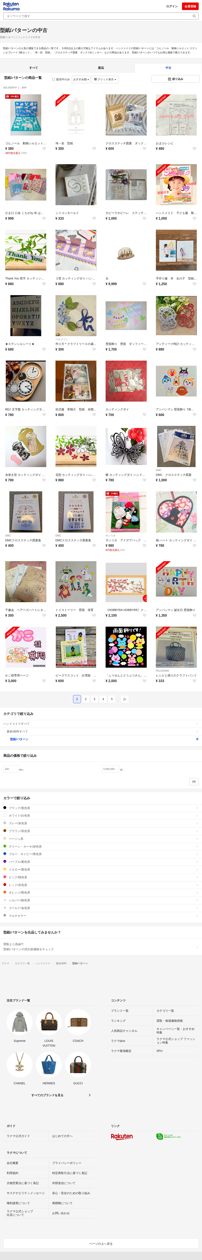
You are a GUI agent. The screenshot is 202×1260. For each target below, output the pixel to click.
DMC (159, 470)
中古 (168, 67)
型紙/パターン (104, 739)
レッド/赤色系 (101, 885)
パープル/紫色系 (101, 861)
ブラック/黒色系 (101, 808)
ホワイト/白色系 (101, 815)
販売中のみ (61, 79)
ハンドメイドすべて (101, 723)
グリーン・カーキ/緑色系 (101, 846)
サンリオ (111, 535)
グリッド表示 (105, 79)
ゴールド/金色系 (101, 908)
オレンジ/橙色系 (101, 892)
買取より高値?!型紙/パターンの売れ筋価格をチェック (101, 946)
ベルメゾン (62, 339)
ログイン (172, 6)
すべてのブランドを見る (47, 1095)
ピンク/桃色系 (101, 877)
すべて (33, 67)
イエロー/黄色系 (101, 869)
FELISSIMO (162, 670)
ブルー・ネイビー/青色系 (101, 854)
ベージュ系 (101, 838)
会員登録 (190, 6)
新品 (101, 67)
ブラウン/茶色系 (101, 831)
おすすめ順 (81, 79)
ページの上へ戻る (101, 1243)
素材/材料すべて (103, 731)
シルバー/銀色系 (101, 900)
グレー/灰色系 (101, 823)
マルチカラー (101, 915)
